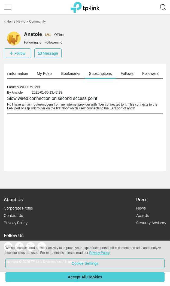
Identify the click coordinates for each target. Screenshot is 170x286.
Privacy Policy (16, 222)
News (141, 208)
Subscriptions (112, 73)
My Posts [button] (56, 73)
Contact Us (13, 215)
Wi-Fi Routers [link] (30, 87)
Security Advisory (151, 222)
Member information (23, 73)
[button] (8, 7)
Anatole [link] (17, 92)
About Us (13, 199)
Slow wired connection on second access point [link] (52, 98)
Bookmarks (82, 73)
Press (141, 199)
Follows (138, 73)
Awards (142, 215)
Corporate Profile (18, 208)
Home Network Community (25, 21)
